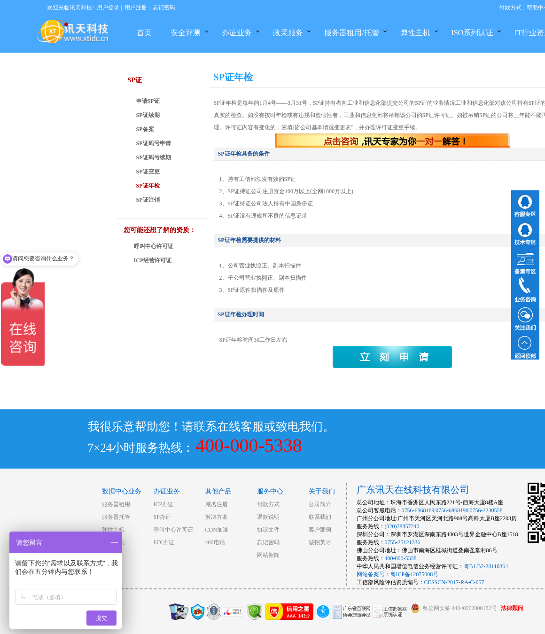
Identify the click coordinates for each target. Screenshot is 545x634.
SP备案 (145, 129)
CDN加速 (216, 529)
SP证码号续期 (153, 157)
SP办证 (162, 517)
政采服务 (288, 33)
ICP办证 (164, 504)
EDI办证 (164, 542)
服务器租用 (116, 504)
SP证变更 (148, 171)
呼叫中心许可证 (153, 246)
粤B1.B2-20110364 (486, 566)
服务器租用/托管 (351, 33)
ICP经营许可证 (153, 260)
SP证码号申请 (153, 143)
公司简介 (320, 504)
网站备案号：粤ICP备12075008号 (398, 574)
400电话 (215, 542)
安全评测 (186, 33)
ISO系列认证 (473, 33)
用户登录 (108, 7)
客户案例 (320, 529)
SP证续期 (148, 115)
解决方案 (216, 517)
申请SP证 (148, 101)
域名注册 (216, 504)
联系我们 (320, 517)
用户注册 (136, 7)
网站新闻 (268, 555)
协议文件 (268, 529)
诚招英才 (320, 542)
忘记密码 (164, 7)
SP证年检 (148, 185)
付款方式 (510, 7)
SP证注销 (148, 199)
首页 (144, 33)
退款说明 (268, 517)
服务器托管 (116, 517)
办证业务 (237, 33)
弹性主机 (415, 33)
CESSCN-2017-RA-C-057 (454, 582)
